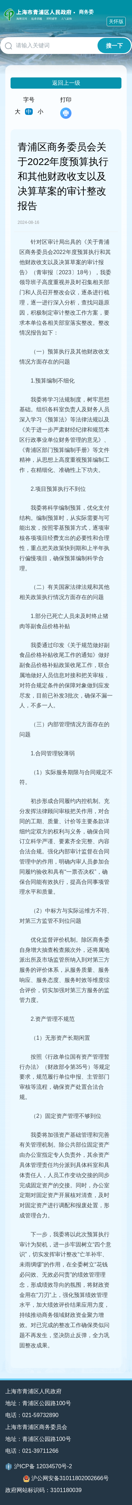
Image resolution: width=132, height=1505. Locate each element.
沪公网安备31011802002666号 (66, 1478)
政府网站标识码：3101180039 (43, 1490)
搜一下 (114, 46)
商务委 (86, 12)
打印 (65, 108)
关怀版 (116, 21)
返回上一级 (66, 83)
